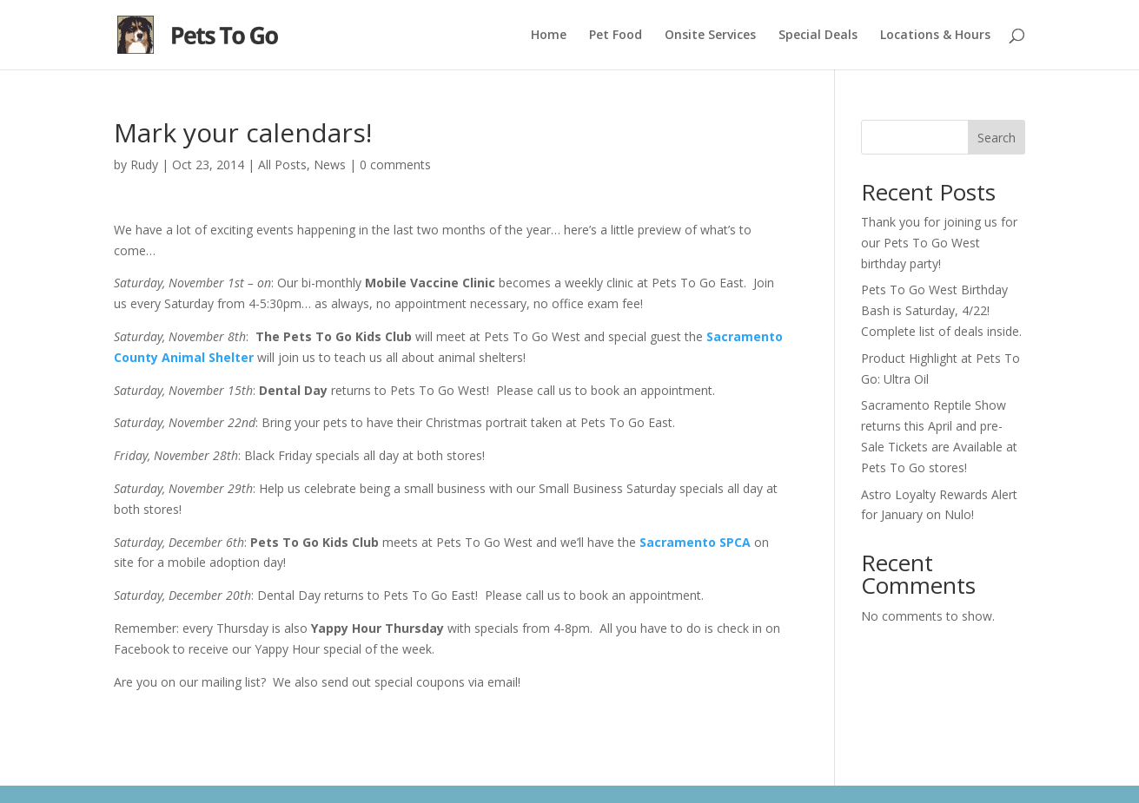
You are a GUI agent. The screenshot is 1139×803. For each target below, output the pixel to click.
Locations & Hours (935, 36)
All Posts (282, 164)
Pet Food (615, 36)
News (330, 164)
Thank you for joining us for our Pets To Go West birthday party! (939, 243)
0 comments (395, 164)
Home (548, 36)
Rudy (144, 164)
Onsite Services (710, 36)
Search (996, 137)
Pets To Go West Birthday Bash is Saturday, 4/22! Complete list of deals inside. (941, 310)
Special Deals (818, 36)
